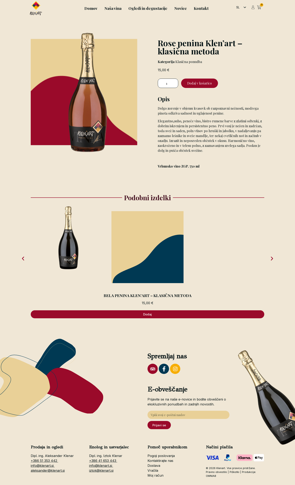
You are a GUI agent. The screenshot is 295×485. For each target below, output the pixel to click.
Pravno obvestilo (216, 472)
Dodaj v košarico (199, 83)
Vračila (153, 470)
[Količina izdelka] (168, 83)
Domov (91, 8)
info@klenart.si (43, 466)
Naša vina (112, 8)
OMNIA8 (211, 475)
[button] (23, 258)
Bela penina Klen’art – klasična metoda (148, 295)
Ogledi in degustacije (147, 8)
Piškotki (234, 472)
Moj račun (155, 475)
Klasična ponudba (188, 62)
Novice (180, 8)
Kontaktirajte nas (160, 461)
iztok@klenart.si (101, 470)
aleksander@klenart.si (48, 470)
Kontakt (201, 8)
